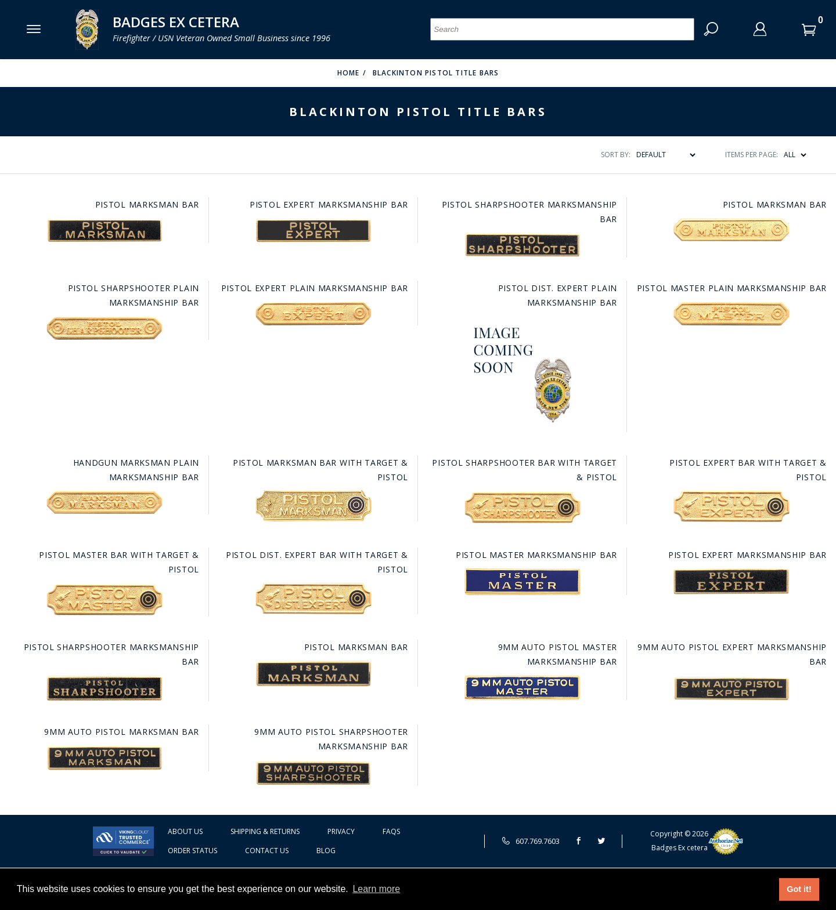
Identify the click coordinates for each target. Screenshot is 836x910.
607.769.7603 (531, 841)
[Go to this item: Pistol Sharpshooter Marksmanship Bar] (522, 245)
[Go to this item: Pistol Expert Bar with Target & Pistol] (731, 506)
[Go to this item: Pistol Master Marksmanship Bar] (522, 581)
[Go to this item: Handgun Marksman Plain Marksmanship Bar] (104, 502)
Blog (326, 850)
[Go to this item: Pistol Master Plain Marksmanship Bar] (731, 313)
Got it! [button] (799, 889)
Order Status (192, 850)
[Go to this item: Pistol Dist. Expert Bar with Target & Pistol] (313, 598)
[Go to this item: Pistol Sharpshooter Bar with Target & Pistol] (522, 507)
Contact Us (267, 850)
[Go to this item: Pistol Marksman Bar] (104, 230)
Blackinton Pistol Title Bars (436, 73)
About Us (185, 831)
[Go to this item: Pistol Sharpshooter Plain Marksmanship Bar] (104, 328)
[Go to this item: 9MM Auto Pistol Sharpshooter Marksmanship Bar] (313, 772)
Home (348, 73)
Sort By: (615, 154)
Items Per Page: (751, 154)
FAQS (391, 831)
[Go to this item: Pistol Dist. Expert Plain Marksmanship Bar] (522, 374)
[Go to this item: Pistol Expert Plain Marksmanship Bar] (313, 313)
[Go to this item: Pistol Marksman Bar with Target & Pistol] (313, 505)
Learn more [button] (376, 889)
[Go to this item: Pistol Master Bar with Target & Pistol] (104, 599)
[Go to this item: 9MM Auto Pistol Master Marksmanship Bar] (522, 687)
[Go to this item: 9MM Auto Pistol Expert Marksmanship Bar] (731, 688)
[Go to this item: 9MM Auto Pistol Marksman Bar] (104, 758)
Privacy (341, 831)
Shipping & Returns (265, 831)
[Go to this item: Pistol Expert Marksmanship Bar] (313, 230)
